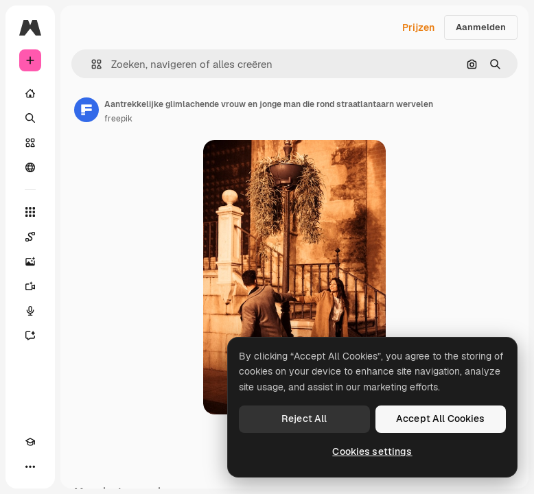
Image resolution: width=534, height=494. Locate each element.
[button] (91, 64)
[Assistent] (30, 335)
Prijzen (418, 27)
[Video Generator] (30, 286)
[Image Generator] (30, 261)
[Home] (30, 93)
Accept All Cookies (440, 418)
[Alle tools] (30, 212)
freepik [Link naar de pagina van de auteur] (118, 118)
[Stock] (30, 143)
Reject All (304, 418)
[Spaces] (30, 237)
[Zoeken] (30, 118)
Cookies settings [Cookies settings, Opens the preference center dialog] (372, 451)
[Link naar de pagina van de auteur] (86, 109)
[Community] (30, 167)
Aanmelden (481, 27)
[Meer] (30, 467)
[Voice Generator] (30, 311)
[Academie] (30, 442)
